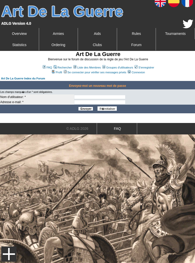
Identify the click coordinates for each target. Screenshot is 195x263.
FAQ (47, 67)
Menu (9, 254)
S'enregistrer (144, 67)
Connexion (136, 72)
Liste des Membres (87, 67)
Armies (58, 34)
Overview (19, 34)
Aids (97, 34)
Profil (57, 72)
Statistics (19, 45)
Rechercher (63, 67)
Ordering (58, 45)
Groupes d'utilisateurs (117, 67)
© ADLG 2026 (77, 129)
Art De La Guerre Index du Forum (23, 78)
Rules (136, 34)
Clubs (97, 45)
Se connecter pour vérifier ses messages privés (95, 72)
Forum (136, 45)
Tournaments (175, 34)
